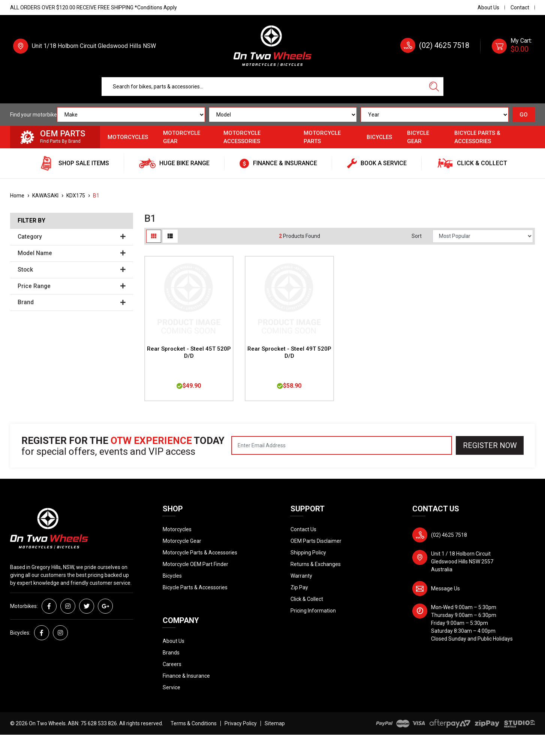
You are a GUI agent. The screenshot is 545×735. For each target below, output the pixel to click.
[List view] (170, 236)
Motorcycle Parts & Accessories (200, 553)
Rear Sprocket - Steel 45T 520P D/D (189, 352)
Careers (172, 664)
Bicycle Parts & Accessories (477, 137)
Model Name (72, 253)
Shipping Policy (308, 553)
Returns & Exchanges (315, 564)
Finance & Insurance (186, 676)
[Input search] (263, 86)
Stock (72, 269)
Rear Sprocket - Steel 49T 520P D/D (289, 352)
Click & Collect (306, 599)
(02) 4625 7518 (444, 45)
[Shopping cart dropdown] (512, 46)
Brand (72, 302)
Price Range (72, 286)
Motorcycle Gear (181, 137)
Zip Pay (299, 587)
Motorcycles (128, 137)
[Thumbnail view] (153, 236)
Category (72, 236)
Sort (417, 236)
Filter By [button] (31, 220)
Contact (520, 7)
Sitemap (275, 723)
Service (171, 687)
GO (524, 114)
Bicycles (379, 137)
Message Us (445, 589)
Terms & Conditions (194, 723)
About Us (488, 7)
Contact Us (303, 529)
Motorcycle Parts (322, 137)
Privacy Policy (241, 723)
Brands (171, 653)
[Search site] (434, 86)
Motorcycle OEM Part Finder (195, 564)
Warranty (301, 576)
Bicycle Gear (418, 137)
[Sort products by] (483, 236)
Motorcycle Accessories (242, 137)
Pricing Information (313, 611)
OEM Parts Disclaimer (315, 541)
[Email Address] (341, 445)
